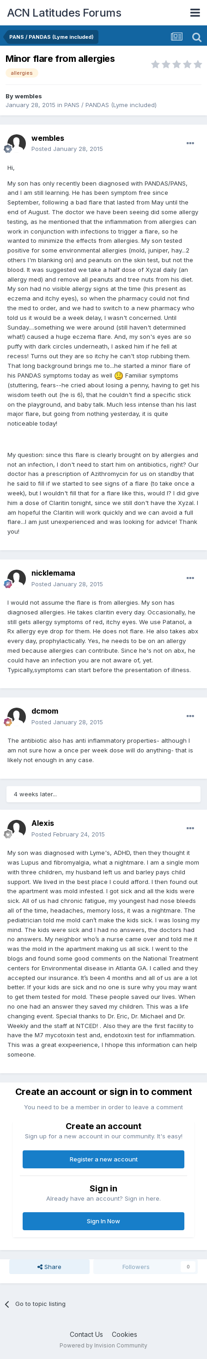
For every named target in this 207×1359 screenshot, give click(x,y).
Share (49, 1267)
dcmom (44, 711)
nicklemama (53, 572)
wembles (28, 96)
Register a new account (104, 1159)
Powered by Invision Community (103, 1345)
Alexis (42, 823)
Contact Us (86, 1334)
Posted (67, 148)
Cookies (124, 1334)
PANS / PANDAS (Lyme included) (110, 104)
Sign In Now (103, 1221)
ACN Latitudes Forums (64, 12)
